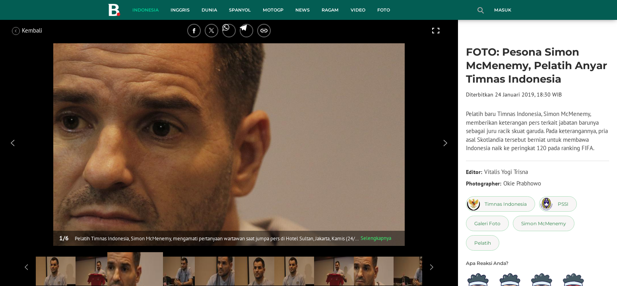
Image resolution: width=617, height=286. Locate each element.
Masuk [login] (502, 10)
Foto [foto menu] (383, 10)
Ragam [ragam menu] (330, 10)
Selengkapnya (376, 238)
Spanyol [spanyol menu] (240, 10)
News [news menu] (302, 10)
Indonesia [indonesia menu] (145, 10)
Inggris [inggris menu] (180, 10)
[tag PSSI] (558, 204)
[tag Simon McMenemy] (543, 223)
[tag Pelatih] (482, 243)
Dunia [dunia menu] (209, 10)
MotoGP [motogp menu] (273, 10)
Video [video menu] (358, 10)
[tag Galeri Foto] (487, 223)
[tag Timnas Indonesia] (500, 204)
